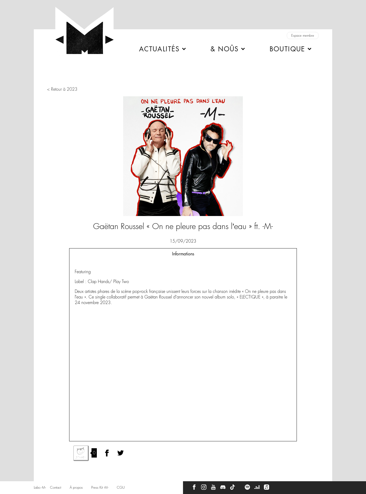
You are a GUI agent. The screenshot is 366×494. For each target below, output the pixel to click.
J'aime (81, 453)
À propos (76, 487)
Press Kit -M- (99, 487)
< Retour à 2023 (62, 89)
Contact (55, 487)
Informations (183, 253)
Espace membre (302, 35)
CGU (121, 487)
